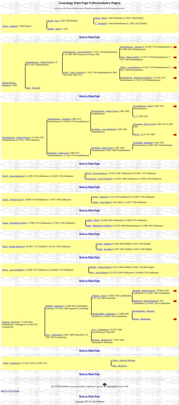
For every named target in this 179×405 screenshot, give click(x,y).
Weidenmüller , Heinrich (143, 311)
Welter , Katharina (11, 363)
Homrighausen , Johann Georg (104, 111)
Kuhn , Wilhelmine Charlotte (99, 226)
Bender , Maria (54, 29)
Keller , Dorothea (105, 249)
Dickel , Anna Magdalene (13, 176)
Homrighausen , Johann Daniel (39, 62)
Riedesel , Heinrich (10, 322)
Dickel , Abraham (100, 197)
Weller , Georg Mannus (130, 67)
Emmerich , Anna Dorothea (145, 301)
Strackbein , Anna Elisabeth (103, 129)
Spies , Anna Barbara (98, 272)
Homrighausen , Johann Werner (16, 137)
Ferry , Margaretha (53, 335)
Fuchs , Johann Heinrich (13, 246)
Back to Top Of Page (10, 391)
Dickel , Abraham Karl (12, 199)
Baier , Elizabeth (33, 88)
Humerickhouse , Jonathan (9, 84)
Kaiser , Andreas (9, 26)
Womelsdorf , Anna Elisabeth (99, 179)
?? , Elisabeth (100, 23)
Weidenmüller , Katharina (103, 314)
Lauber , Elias (92, 220)
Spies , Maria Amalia (129, 57)
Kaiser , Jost (53, 21)
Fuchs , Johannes (104, 244)
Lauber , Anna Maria (101, 202)
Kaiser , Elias (100, 18)
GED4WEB (112, 386)
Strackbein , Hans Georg (144, 124)
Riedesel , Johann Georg (143, 290)
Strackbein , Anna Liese (58, 153)
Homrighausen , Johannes (131, 47)
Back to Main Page (89, 37)
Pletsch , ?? (138, 134)
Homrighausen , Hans (143, 106)
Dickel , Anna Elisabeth (12, 270)
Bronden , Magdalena (101, 340)
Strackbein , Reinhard (143, 143)
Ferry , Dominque (100, 329)
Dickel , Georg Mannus (96, 173)
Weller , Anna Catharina (73, 72)
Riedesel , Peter (99, 296)
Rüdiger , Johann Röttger (100, 267)
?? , (135, 116)
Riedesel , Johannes (54, 306)
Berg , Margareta (119, 366)
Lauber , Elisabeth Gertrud (14, 223)
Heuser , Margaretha (141, 319)
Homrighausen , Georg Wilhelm (77, 52)
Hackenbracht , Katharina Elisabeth (135, 78)
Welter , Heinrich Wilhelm (123, 360)
